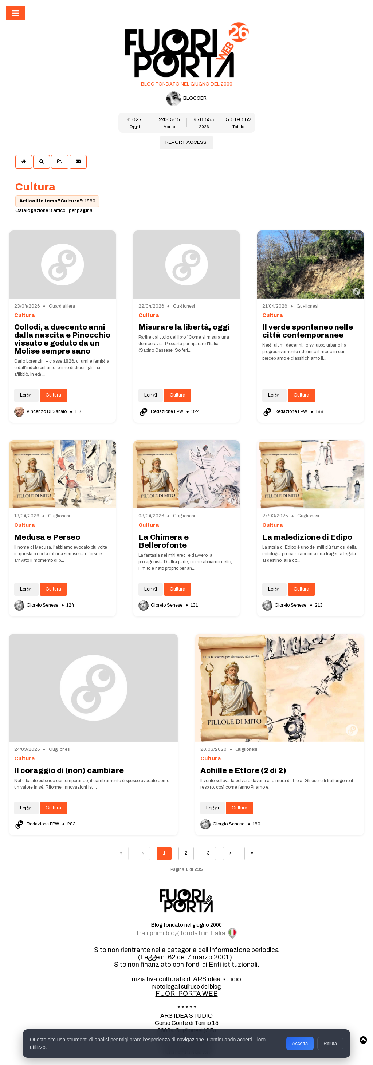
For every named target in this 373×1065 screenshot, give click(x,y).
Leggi (26, 395)
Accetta (300, 1043)
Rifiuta (330, 1043)
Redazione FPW (161, 411)
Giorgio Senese (36, 605)
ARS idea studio (217, 979)
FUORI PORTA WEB (187, 993)
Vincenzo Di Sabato (41, 411)
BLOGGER (186, 98)
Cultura (53, 395)
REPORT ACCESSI (186, 142)
